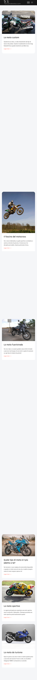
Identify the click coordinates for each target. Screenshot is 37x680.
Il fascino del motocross (15, 240)
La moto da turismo (13, 654)
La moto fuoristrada (13, 347)
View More (7, 49)
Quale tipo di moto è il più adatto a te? (16, 564)
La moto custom (11, 37)
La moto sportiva (12, 608)
